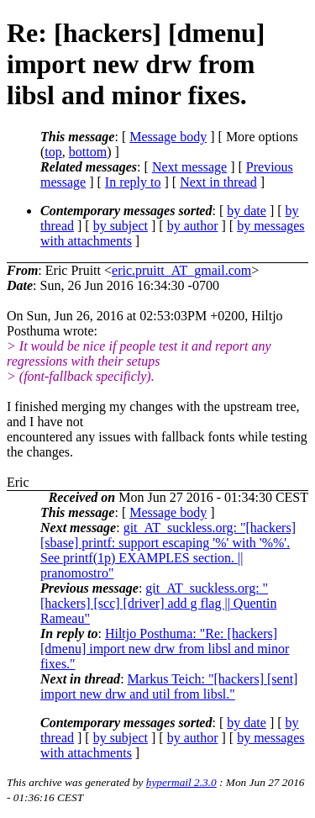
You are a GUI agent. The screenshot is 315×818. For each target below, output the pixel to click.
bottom (88, 152)
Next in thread (218, 182)
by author (192, 226)
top (53, 152)
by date (246, 210)
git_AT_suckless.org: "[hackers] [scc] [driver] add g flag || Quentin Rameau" (158, 603)
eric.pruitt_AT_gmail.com (181, 270)
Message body (168, 136)
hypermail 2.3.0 (181, 782)
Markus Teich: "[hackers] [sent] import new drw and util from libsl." (168, 686)
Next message (189, 167)
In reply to (133, 182)
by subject (120, 226)
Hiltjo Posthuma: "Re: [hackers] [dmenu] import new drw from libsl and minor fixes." (164, 648)
